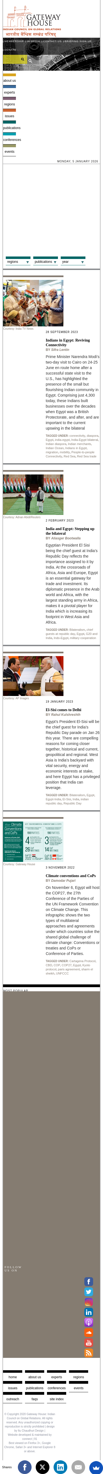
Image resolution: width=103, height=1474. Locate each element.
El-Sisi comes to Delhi (63, 710)
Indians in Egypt (76, 448)
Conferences (9, 140)
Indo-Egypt (61, 638)
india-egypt (62, 439)
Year (65, 262)
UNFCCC (62, 973)
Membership (14, 41)
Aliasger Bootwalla (65, 538)
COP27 (67, 965)
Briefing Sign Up (78, 41)
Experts (9, 92)
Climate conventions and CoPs (71, 876)
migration (52, 452)
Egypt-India (53, 799)
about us (34, 1377)
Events (9, 152)
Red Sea (70, 456)
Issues (9, 116)
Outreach (12, 1399)
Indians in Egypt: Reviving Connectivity (68, 342)
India (76, 799)
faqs (35, 1399)
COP (57, 965)
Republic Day (72, 803)
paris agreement (69, 969)
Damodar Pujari (63, 881)
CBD (49, 965)
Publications (9, 128)
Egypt (49, 439)
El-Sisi (67, 799)
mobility (65, 452)
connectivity (77, 435)
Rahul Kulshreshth (65, 715)
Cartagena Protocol (82, 961)
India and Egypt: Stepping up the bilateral (70, 531)
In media (33, 41)
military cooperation (83, 638)
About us (9, 81)
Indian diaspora (56, 444)
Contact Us (52, 41)
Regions (9, 104)
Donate (10, 49)
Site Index (57, 1399)
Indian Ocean (54, 448)
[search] (15, 59)
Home (13, 1377)
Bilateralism (77, 629)
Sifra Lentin (60, 350)
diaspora (92, 435)
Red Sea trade (86, 456)
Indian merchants (79, 444)
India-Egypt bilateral (84, 439)
